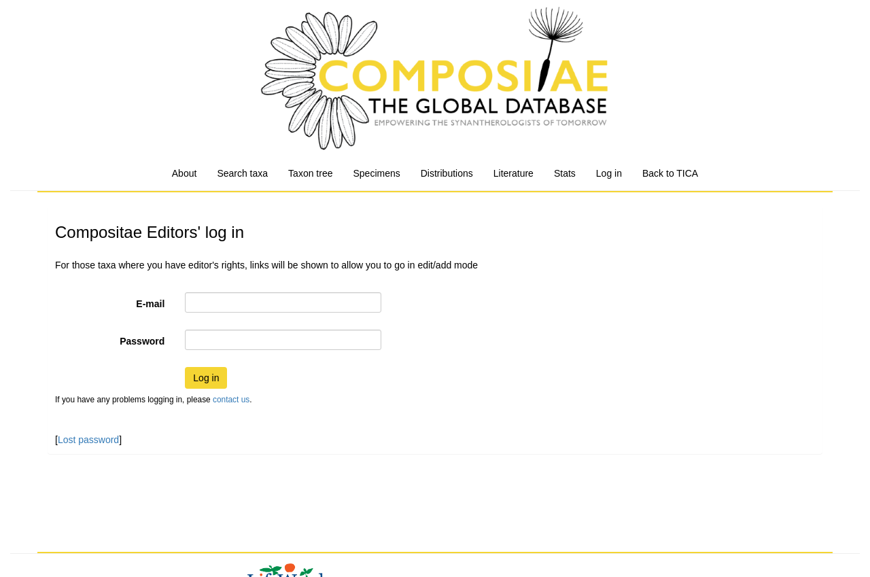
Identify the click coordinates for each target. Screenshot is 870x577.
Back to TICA (670, 173)
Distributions (447, 173)
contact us (231, 399)
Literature (513, 173)
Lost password (88, 439)
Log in (609, 173)
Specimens (376, 173)
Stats (565, 173)
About (184, 173)
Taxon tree (310, 173)
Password (142, 341)
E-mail (150, 303)
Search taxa (242, 173)
